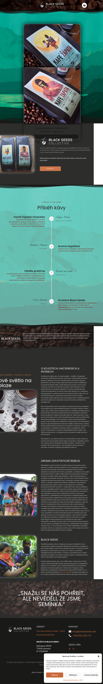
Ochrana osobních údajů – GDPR (73, 680)
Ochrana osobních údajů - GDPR (51, 631)
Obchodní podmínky (45, 635)
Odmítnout (73, 675)
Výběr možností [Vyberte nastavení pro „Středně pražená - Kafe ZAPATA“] (53, 137)
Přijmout (55, 675)
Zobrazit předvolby (91, 675)
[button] (98, 656)
